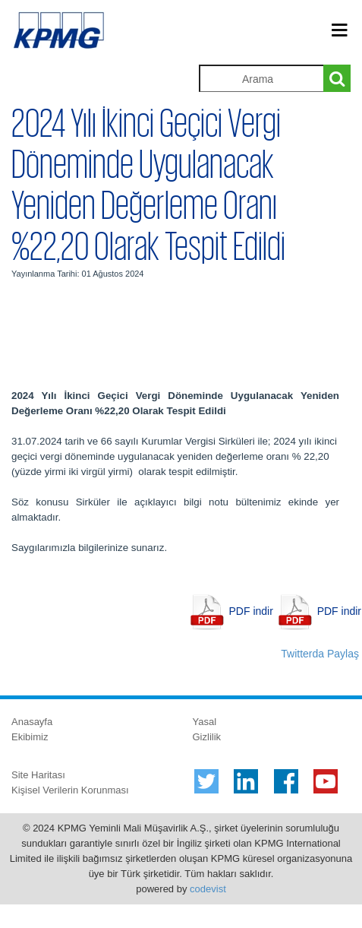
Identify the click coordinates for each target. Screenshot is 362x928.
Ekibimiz (29, 737)
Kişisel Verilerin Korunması (70, 790)
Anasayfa (31, 721)
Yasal (205, 721)
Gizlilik (207, 737)
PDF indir (251, 611)
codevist (208, 889)
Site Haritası (38, 775)
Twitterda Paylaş (320, 654)
